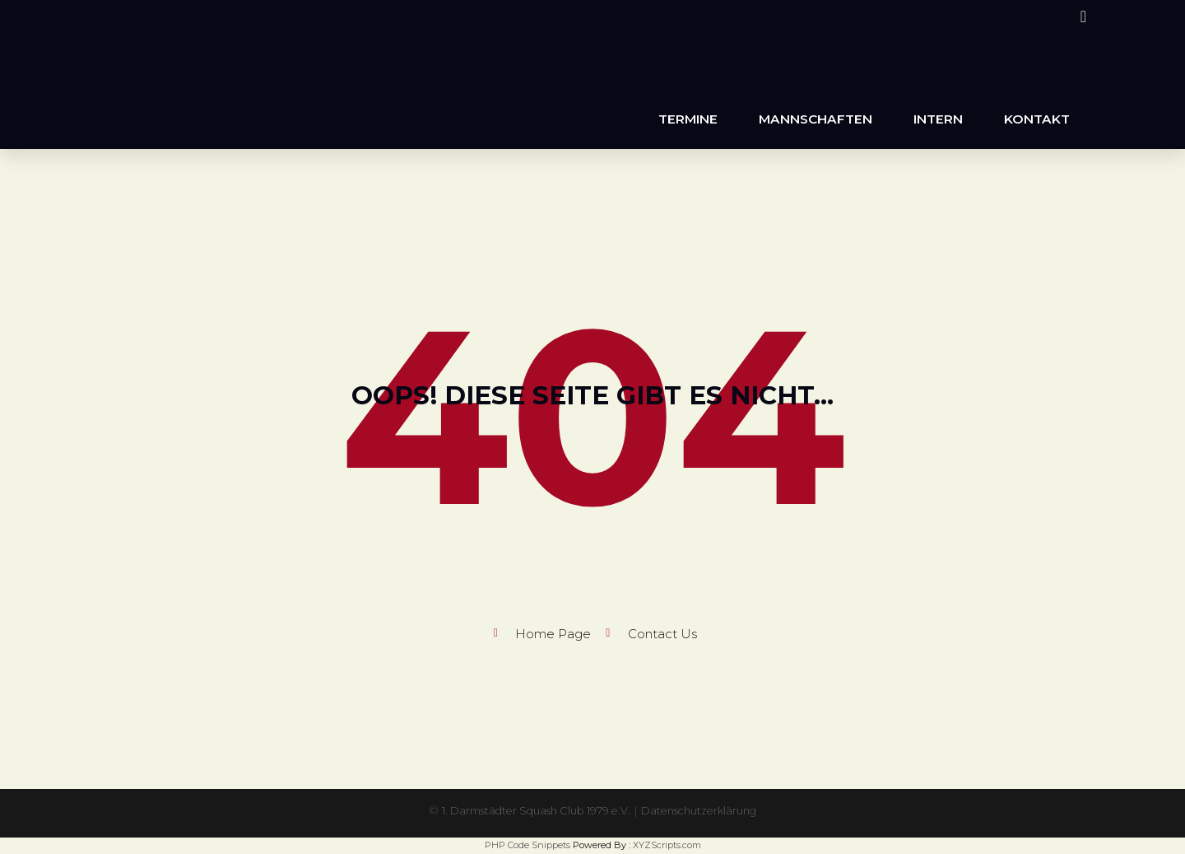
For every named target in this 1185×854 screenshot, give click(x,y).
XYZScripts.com (667, 845)
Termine (688, 119)
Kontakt (1037, 119)
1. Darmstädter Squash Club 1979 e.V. (530, 810)
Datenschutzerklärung (708, 810)
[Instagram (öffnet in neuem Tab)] (1081, 16)
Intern (938, 119)
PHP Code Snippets (527, 845)
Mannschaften (815, 119)
